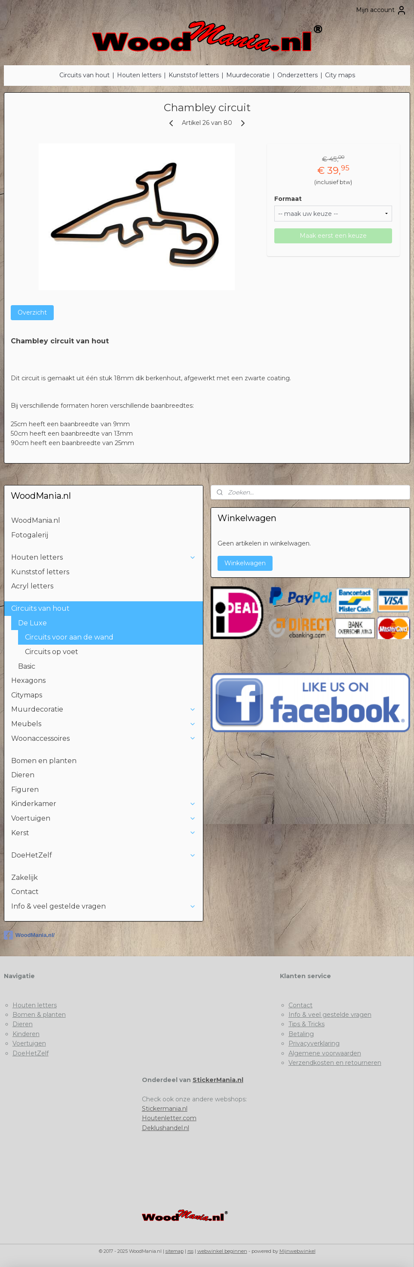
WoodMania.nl (35, 520)
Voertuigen (103, 818)
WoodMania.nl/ (29, 935)
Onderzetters (297, 75)
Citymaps (26, 695)
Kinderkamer (103, 804)
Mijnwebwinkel (297, 1251)
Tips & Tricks (306, 1024)
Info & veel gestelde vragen (103, 906)
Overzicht (32, 312)
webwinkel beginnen (222, 1251)
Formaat (288, 199)
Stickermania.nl (164, 1108)
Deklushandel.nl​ (165, 1128)
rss (190, 1251)
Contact (25, 892)
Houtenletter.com (169, 1118)
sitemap (175, 1251)
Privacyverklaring (314, 1043)
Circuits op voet (51, 652)
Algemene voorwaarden (324, 1053)
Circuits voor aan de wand (69, 637)
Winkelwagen (245, 563)
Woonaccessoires (103, 738)
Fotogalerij (29, 535)
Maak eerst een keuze (333, 235)
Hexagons (28, 680)
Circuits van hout (84, 75)
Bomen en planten (44, 761)
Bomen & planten (39, 1014)
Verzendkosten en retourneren (334, 1063)
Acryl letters (32, 586)
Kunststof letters (194, 75)
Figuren (25, 789)
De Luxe (107, 623)
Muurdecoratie (248, 75)
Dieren (22, 775)
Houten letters (139, 75)
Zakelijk (24, 877)
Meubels (103, 724)
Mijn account (381, 10)
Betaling (301, 1034)
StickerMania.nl (218, 1080)
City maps (340, 75)
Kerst (103, 833)
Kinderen (26, 1034)
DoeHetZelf (103, 855)
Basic (26, 666)
